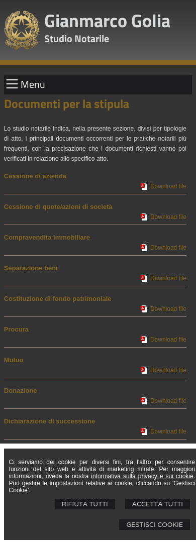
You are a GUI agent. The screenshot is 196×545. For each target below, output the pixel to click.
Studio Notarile (76, 38)
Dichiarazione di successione (49, 421)
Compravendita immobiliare (47, 237)
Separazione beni (31, 268)
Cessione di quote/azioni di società (58, 206)
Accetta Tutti (157, 504)
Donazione (20, 390)
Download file (168, 186)
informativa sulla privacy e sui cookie (142, 476)
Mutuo (14, 360)
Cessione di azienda (35, 176)
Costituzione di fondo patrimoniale (58, 298)
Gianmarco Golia (107, 20)
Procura (16, 329)
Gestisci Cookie (154, 524)
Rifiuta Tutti (85, 504)
